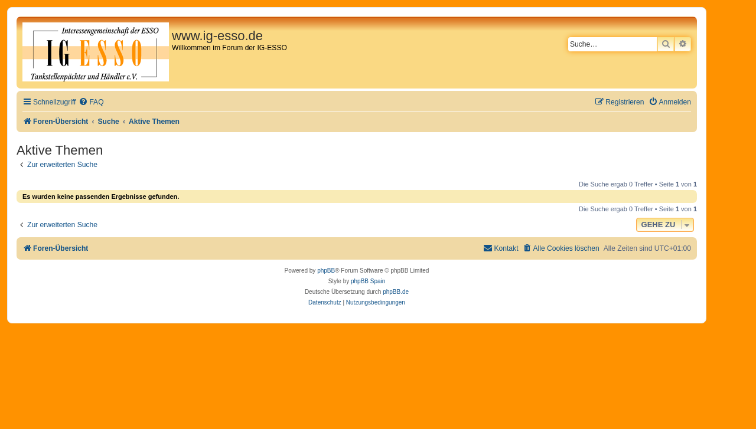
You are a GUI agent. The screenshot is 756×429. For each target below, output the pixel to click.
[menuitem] (91, 102)
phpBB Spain (368, 281)
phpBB (326, 270)
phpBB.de (396, 292)
